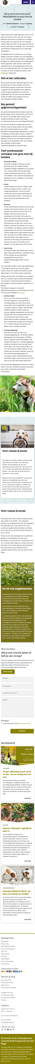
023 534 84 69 (6, 1020)
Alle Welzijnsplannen (8, 946)
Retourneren (5, 985)
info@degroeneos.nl (8, 1022)
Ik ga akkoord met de (16, 723)
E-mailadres (7, 686)
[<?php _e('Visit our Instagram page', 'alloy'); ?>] (2, 1030)
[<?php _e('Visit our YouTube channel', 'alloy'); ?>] (8, 1030)
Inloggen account (7, 992)
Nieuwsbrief (5, 954)
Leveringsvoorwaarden (8, 987)
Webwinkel (4, 941)
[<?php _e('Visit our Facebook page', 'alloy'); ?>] (5, 1030)
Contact (3, 1000)
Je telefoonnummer (10, 693)
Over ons (4, 951)
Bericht (5, 700)
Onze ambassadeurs (8, 949)
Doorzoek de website (8, 997)
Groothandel (5, 964)
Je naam (5, 678)
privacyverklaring (24, 723)
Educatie (4, 956)
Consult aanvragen (7, 995)
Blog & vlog (5, 944)
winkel (25, 2)
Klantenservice (6, 980)
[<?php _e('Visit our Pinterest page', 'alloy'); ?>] (11, 1030)
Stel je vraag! (7, 672)
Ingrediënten (5, 959)
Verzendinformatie (7, 982)
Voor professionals (7, 961)
